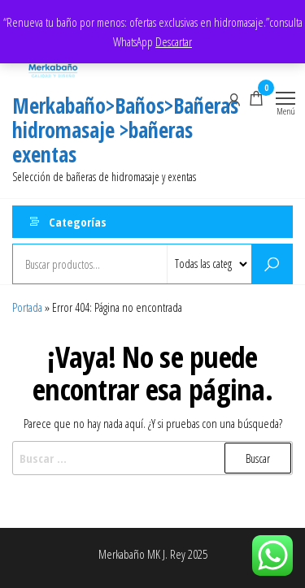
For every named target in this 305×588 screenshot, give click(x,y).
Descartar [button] (173, 41)
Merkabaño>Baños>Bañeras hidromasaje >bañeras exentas (125, 130)
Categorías (78, 222)
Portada (27, 307)
